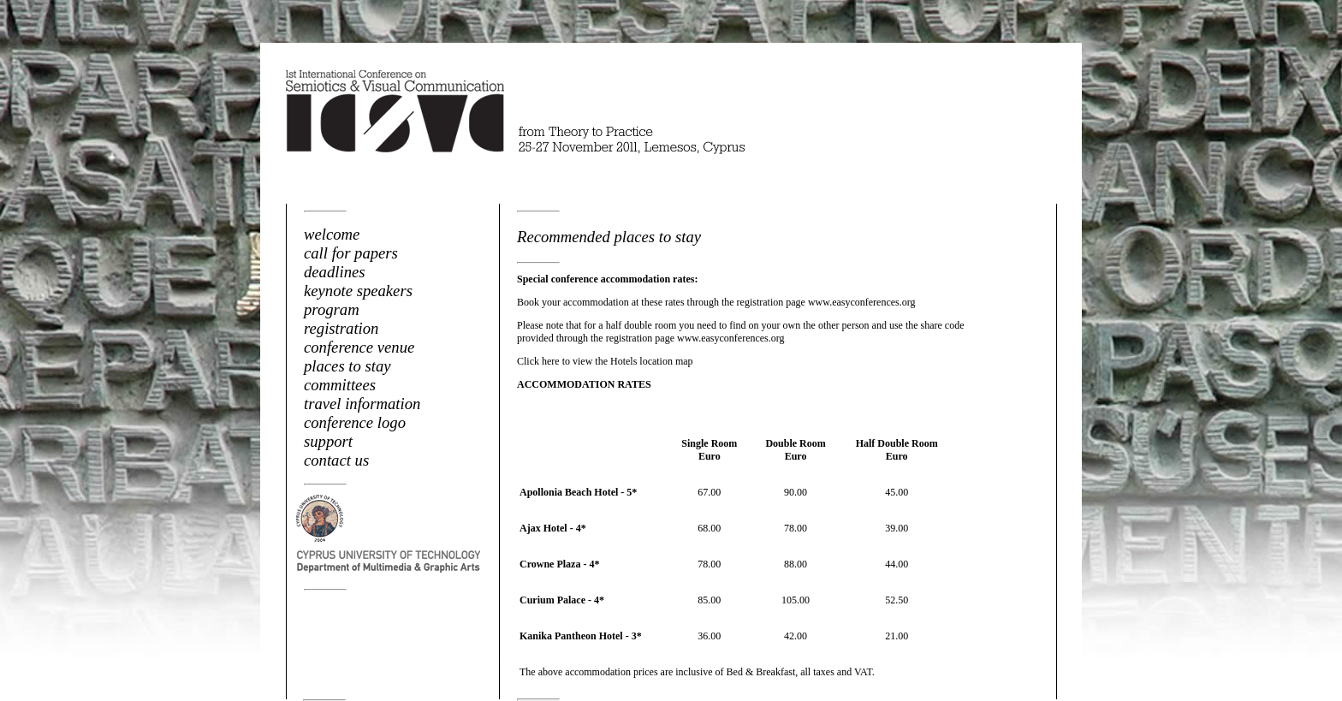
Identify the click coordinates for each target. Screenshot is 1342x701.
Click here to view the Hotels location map (605, 361)
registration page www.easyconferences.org (826, 302)
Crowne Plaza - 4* (559, 564)
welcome (331, 234)
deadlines (334, 272)
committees (340, 385)
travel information (362, 404)
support (328, 441)
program (331, 309)
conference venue (359, 347)
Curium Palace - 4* (562, 600)
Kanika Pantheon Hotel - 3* (581, 636)
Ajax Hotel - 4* (553, 528)
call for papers (351, 253)
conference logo (355, 422)
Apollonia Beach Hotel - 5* (578, 492)
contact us (336, 460)
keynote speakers (358, 291)
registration (341, 328)
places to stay (347, 366)
